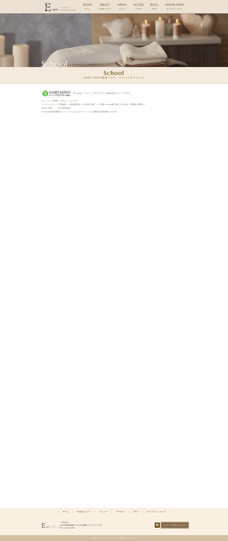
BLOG (154, 6)
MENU (122, 6)
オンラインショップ (156, 512)
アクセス (120, 512)
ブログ (136, 512)
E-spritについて (84, 512)
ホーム (65, 512)
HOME (87, 6)
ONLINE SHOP (174, 6)
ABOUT (105, 6)
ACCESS (138, 6)
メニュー (103, 512)
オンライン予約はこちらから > (175, 525)
